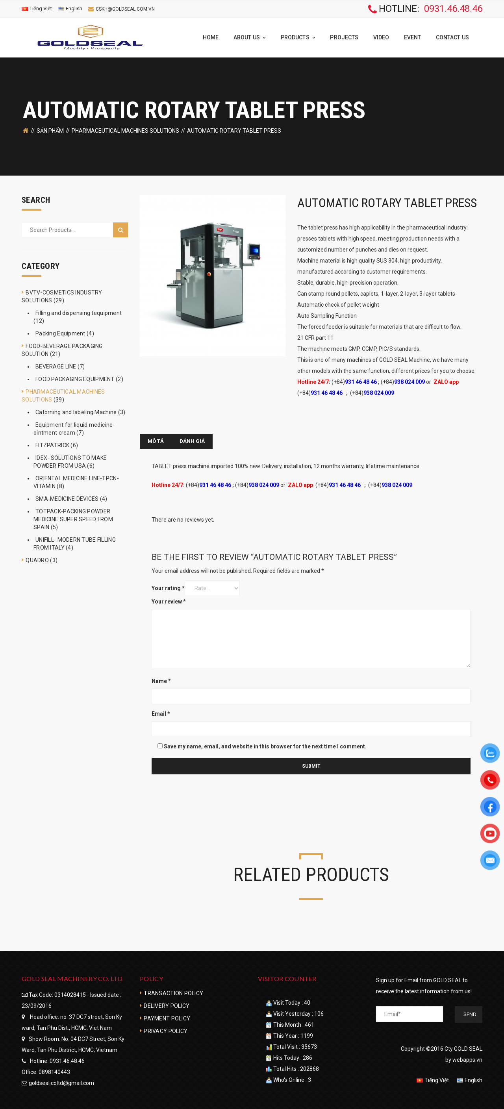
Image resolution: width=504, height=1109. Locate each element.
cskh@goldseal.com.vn (125, 9)
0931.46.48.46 (67, 1060)
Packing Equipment (60, 333)
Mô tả (156, 441)
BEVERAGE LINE (55, 366)
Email (161, 713)
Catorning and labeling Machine (76, 412)
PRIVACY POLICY (165, 1031)
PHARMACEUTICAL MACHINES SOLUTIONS (125, 130)
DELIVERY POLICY (166, 1005)
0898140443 (54, 1071)
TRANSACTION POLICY (173, 993)
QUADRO (37, 560)
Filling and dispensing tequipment (78, 312)
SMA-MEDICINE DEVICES (67, 498)
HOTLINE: (425, 9)
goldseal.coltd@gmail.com (61, 1082)
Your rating (168, 588)
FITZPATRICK (52, 445)
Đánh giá (192, 441)
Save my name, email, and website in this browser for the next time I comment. (265, 746)
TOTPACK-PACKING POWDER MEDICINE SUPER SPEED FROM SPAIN (73, 519)
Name (161, 681)
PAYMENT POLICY (167, 1018)
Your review (169, 601)
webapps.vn (467, 1059)
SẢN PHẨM (50, 130)
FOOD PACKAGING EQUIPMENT (75, 379)
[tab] (156, 440)
